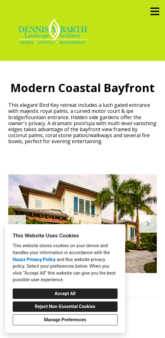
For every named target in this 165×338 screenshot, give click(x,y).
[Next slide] (148, 224)
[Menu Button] (155, 11)
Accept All (65, 293)
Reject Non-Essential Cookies (65, 306)
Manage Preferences (65, 320)
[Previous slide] (17, 224)
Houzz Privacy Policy (34, 259)
